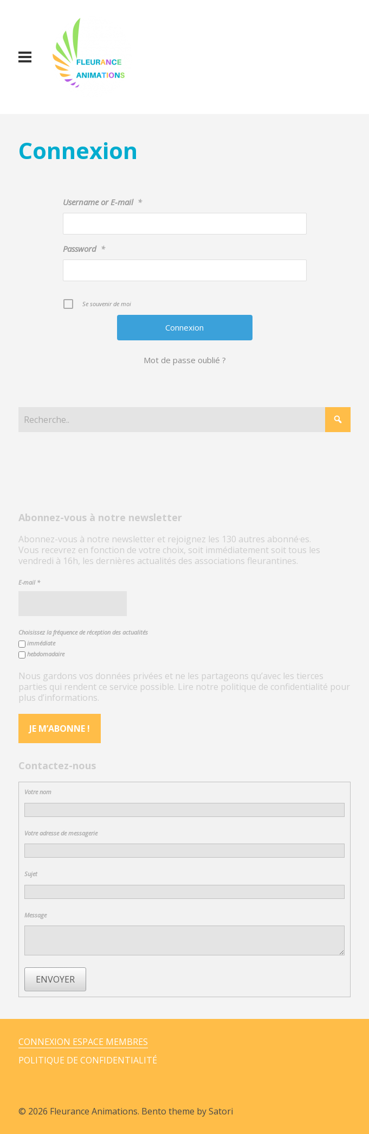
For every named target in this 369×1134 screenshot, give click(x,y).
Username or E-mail (102, 202)
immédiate (36, 643)
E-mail (29, 582)
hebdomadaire (41, 654)
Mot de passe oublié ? (185, 359)
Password (84, 248)
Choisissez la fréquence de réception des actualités (83, 632)
